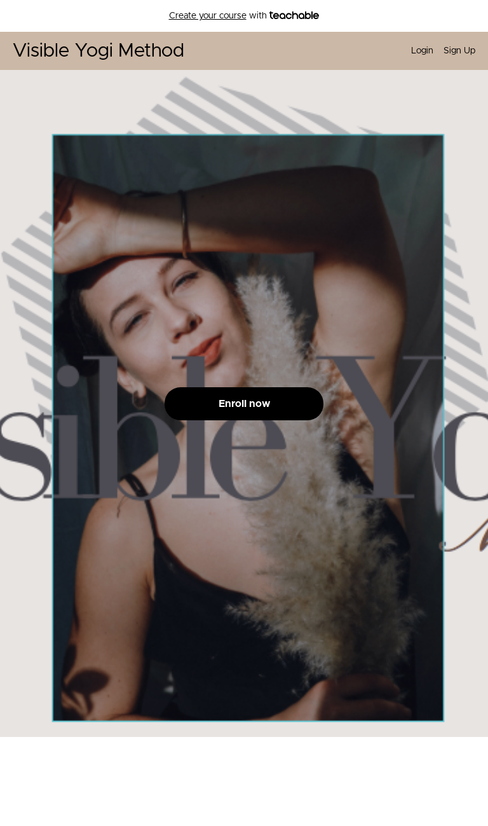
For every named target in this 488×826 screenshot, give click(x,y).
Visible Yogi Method (98, 50)
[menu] (438, 51)
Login (422, 50)
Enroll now (244, 404)
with (244, 16)
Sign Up (459, 50)
